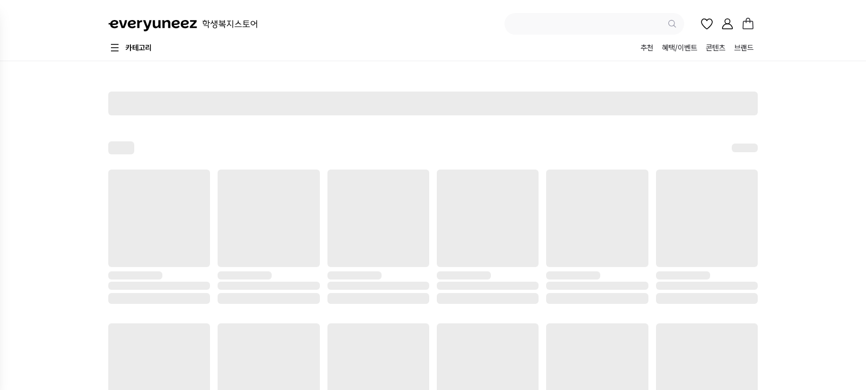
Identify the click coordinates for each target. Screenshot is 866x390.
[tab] (647, 49)
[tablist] (697, 49)
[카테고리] (130, 48)
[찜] (706, 23)
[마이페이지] (727, 23)
